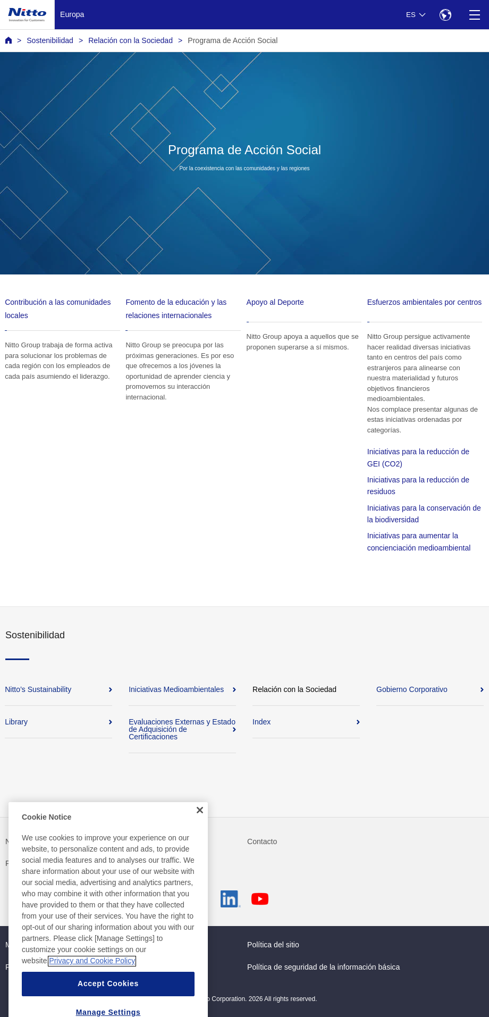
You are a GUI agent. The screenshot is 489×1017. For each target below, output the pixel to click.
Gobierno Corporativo (412, 689)
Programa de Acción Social (232, 40)
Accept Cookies (108, 998)
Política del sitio (273, 944)
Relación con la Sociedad (130, 40)
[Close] (200, 824)
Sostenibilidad (50, 40)
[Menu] (474, 14)
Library (16, 722)
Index (261, 722)
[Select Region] (445, 14)
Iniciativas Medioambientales (176, 689)
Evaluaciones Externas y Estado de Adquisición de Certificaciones (182, 729)
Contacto (262, 841)
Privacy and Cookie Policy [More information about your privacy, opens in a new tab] (92, 975)
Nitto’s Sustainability (38, 689)
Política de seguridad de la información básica (323, 967)
